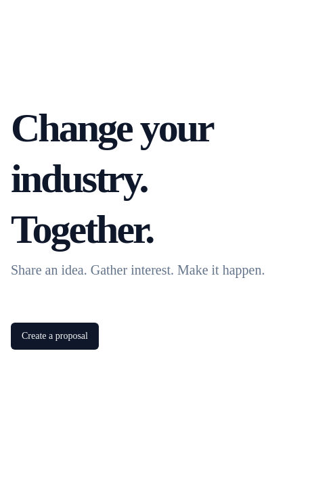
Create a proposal (55, 336)
